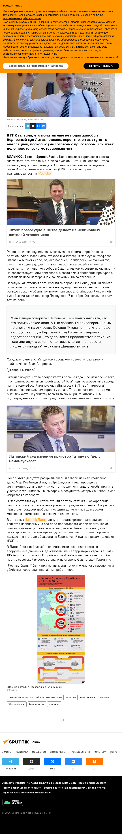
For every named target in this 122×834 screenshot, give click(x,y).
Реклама (20, 782)
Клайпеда (104, 697)
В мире (6, 751)
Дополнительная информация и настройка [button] (36, 65)
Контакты (32, 782)
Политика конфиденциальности (57, 782)
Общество (39, 751)
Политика (71, 697)
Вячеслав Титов (87, 697)
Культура (100, 751)
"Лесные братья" (16, 704)
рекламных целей (13, 36)
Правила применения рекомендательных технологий (74, 787)
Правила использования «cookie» (21, 787)
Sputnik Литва (36, 520)
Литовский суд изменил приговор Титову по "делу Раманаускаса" (54, 458)
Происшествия (80, 751)
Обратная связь (11, 792)
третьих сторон (61, 22)
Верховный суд (36, 704)
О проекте (8, 782)
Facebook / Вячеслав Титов (30, 119)
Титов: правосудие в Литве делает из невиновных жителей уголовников (54, 232)
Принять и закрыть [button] (101, 65)
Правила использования (92, 782)
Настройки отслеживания (36, 792)
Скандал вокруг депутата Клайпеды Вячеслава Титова (35, 697)
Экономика (58, 751)
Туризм (115, 751)
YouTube (45, 173)
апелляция (54, 704)
